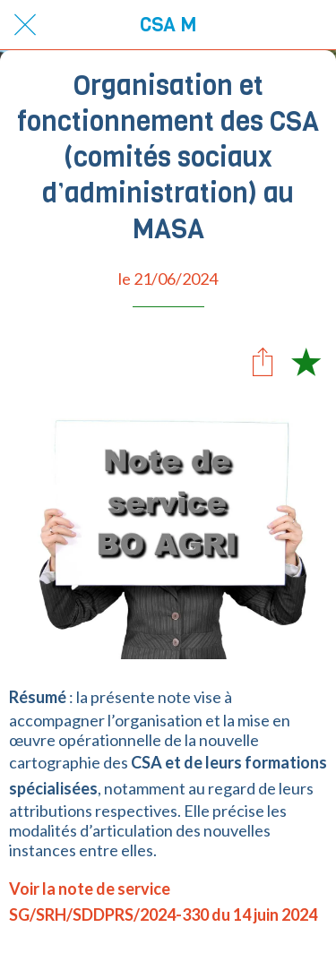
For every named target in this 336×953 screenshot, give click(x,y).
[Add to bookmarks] (305, 360)
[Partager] (262, 360)
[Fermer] (25, 25)
